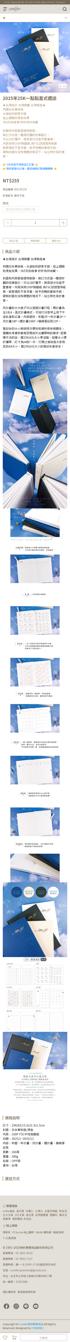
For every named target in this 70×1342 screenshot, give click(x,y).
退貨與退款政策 (27, 1292)
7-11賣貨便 (9, 1238)
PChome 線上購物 (23, 1232)
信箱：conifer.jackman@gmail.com (24, 1270)
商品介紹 (13, 240)
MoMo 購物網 (43, 1232)
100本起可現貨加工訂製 (20, 164)
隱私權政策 (9, 1292)
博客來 (6, 1232)
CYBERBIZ (37, 1328)
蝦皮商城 (58, 1232)
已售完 (43, 1338)
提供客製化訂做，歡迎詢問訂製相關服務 (29, 168)
